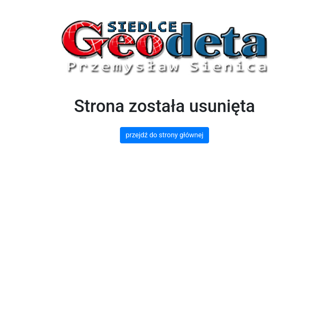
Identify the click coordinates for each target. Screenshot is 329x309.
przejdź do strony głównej (164, 135)
